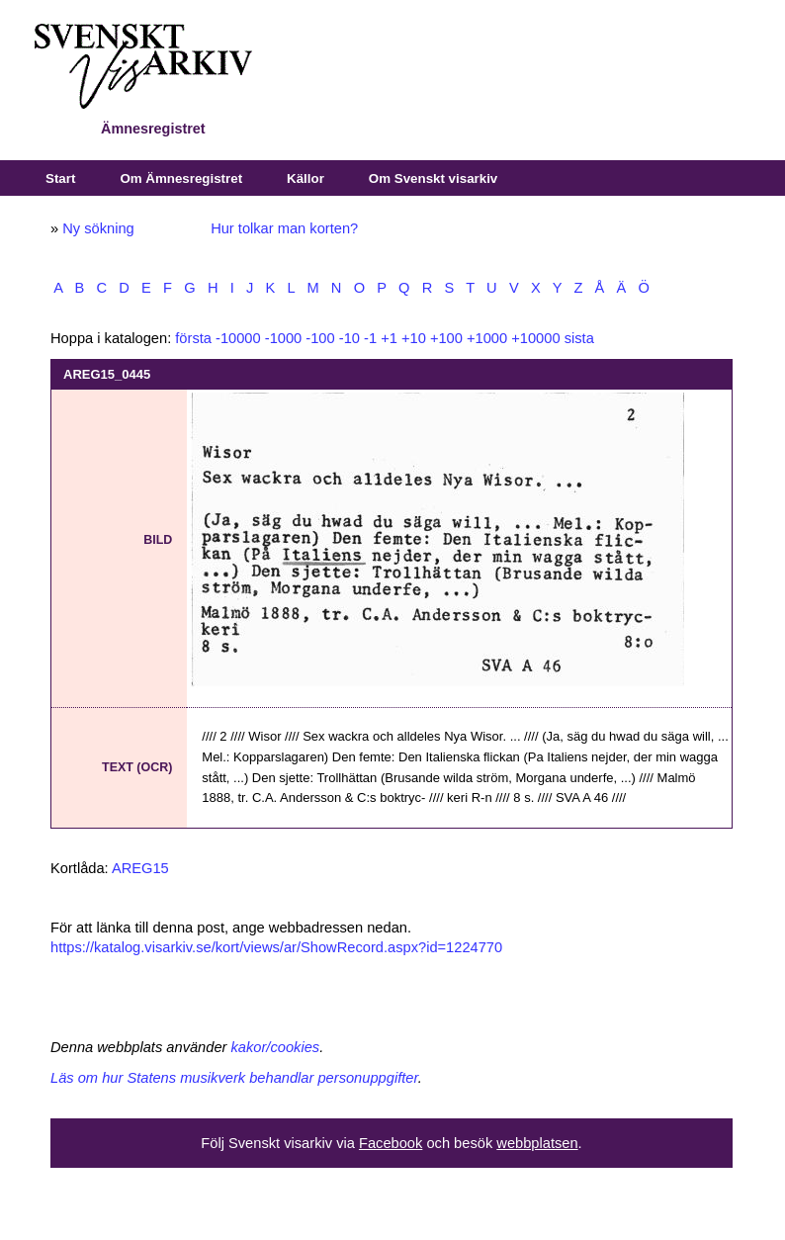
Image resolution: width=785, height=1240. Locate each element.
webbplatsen (536, 1143)
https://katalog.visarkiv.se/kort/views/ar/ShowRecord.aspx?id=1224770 (276, 947)
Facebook (390, 1143)
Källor (305, 178)
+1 (389, 338)
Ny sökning (98, 228)
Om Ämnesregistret (181, 178)
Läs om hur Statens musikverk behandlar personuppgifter (234, 1078)
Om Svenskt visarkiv (433, 178)
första (193, 338)
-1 (370, 338)
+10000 (535, 338)
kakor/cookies (275, 1047)
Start (60, 178)
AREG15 (140, 868)
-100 (319, 338)
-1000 (284, 338)
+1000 (487, 338)
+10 (413, 338)
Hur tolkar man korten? (284, 228)
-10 (349, 338)
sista (579, 338)
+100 (446, 338)
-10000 (238, 338)
